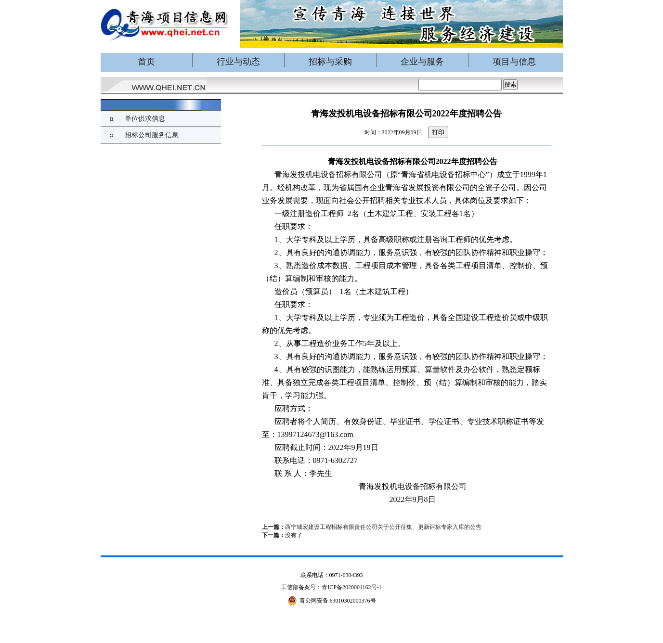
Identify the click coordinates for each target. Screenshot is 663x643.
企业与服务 (422, 61)
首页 (146, 61)
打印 (438, 132)
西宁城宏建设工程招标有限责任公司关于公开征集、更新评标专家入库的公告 (383, 527)
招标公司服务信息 (152, 135)
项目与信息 (514, 61)
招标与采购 (330, 61)
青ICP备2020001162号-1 (351, 587)
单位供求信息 (145, 118)
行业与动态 (238, 61)
